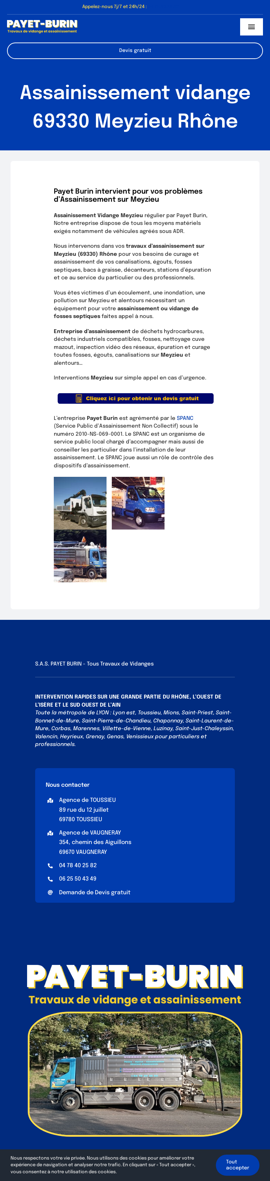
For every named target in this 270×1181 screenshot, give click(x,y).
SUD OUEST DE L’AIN (95, 705)
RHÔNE (180, 697)
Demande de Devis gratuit (94, 893)
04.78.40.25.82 (163, 7)
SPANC (185, 418)
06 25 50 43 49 (77, 879)
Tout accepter (237, 1165)
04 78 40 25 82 (78, 866)
